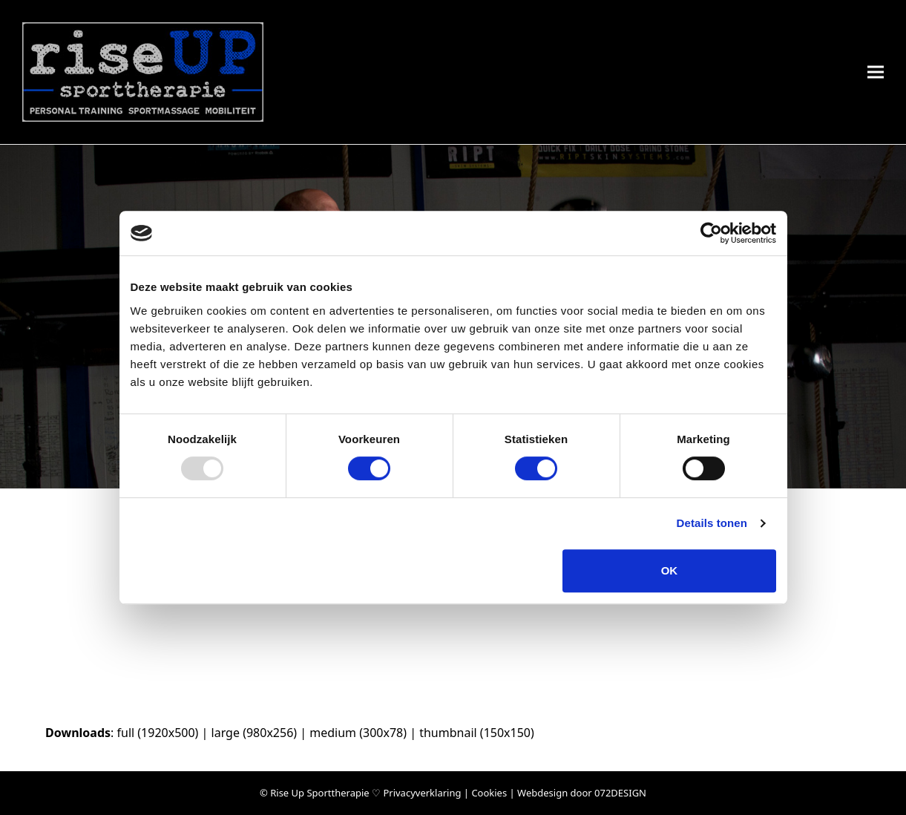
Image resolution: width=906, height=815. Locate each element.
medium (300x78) (358, 732)
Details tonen (712, 523)
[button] (875, 72)
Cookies (489, 792)
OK (669, 570)
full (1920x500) (157, 732)
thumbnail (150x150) (476, 732)
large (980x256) (254, 732)
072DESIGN (620, 792)
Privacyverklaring (422, 792)
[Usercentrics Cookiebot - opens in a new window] (711, 233)
